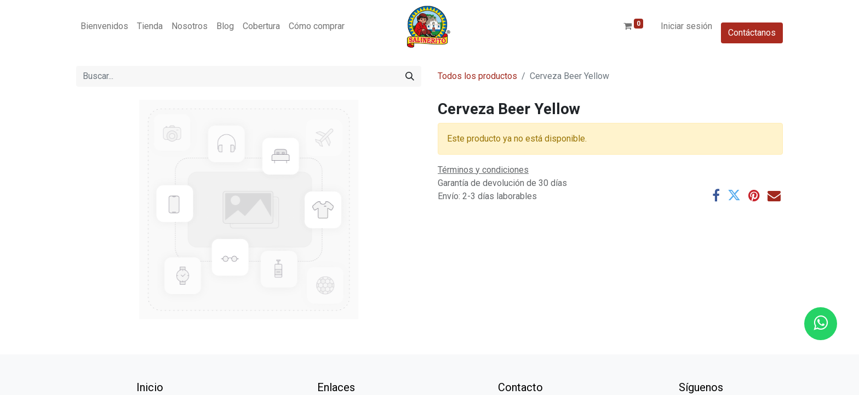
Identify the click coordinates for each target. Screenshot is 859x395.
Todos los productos (477, 76)
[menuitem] (104, 26)
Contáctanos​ (752, 32)
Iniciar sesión (686, 26)
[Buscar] (409, 76)
